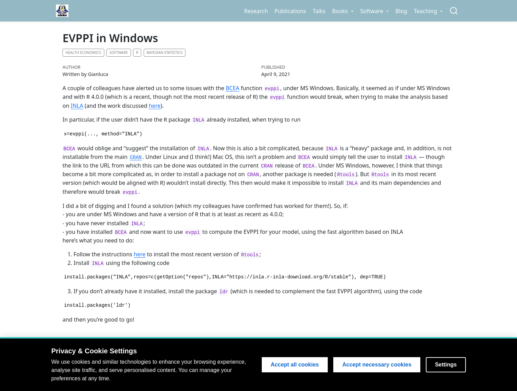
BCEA (232, 88)
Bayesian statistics (164, 52)
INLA (77, 105)
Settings (446, 365)
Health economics (83, 52)
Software (118, 52)
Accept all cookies (295, 365)
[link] (343, 11)
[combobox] (454, 11)
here (155, 105)
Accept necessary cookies (376, 365)
